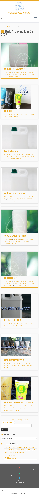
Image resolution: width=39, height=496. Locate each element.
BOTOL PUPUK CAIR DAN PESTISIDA (19, 447)
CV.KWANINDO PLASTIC (13, 76)
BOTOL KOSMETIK (27, 364)
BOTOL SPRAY (8, 285)
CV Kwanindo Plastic (21, 493)
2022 (9, 27)
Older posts (8, 422)
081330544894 (19, 482)
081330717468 (19, 485)
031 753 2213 (20, 480)
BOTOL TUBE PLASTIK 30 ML (14, 360)
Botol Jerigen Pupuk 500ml (14, 69)
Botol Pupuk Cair (10, 278)
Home (3, 27)
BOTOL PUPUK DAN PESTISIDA (24, 74)
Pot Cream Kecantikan (19, 408)
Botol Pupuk (11, 74)
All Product (17, 72)
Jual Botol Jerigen (11, 151)
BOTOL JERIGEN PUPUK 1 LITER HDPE (20, 450)
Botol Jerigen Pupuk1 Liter (14, 193)
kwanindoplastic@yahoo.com (19, 476)
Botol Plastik (25, 114)
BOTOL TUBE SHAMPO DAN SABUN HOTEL (19, 402)
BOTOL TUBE (8, 111)
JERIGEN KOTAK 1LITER (12, 320)
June (14, 27)
